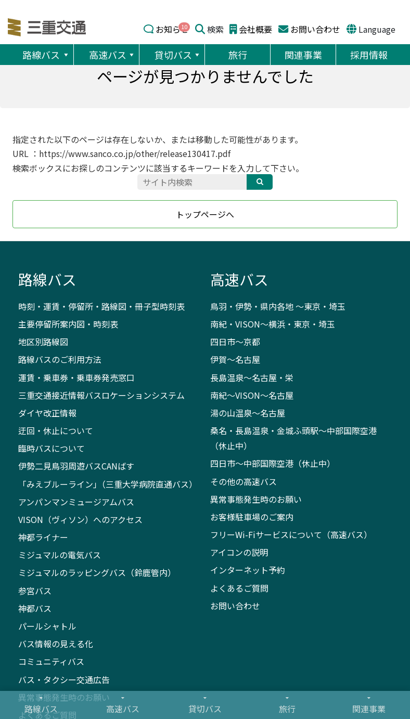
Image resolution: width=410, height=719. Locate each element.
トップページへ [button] (205, 214)
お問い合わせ (315, 29)
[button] (65, 54)
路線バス (46, 54)
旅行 (237, 54)
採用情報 (369, 54)
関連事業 (303, 54)
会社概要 (255, 29)
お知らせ (172, 29)
